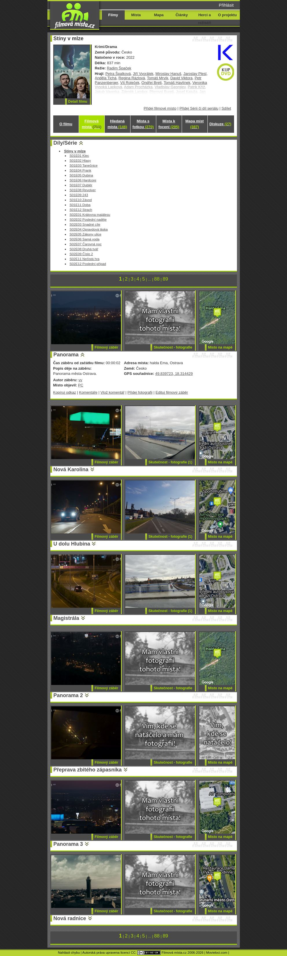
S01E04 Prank (80, 170)
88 (157, 279)
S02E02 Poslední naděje (87, 219)
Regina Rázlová (132, 78)
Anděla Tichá (106, 78)
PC (80, 385)
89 (165, 279)
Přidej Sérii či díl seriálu (198, 108)
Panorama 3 (68, 844)
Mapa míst (194, 124)
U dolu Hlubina (72, 544)
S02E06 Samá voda (84, 239)
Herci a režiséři (204, 19)
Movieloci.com (216, 952)
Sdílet (226, 108)
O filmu (65, 124)
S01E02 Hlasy (80, 160)
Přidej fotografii (140, 392)
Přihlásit (226, 5)
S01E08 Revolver (82, 190)
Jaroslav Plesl (195, 73)
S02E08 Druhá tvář (83, 249)
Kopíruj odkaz (64, 392)
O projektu (227, 15)
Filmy (113, 15)
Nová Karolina (71, 469)
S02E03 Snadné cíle (84, 224)
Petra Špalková (118, 73)
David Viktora (181, 78)
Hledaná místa (117, 124)
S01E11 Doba (80, 205)
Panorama (66, 355)
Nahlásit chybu (69, 952)
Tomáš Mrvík (157, 78)
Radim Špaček (119, 68)
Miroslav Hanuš (168, 73)
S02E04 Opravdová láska (88, 229)
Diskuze (220, 124)
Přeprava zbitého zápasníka (88, 770)
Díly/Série (65, 143)
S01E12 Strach (80, 209)
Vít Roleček (129, 82)
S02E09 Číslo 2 (81, 254)
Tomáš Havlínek (177, 82)
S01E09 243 (78, 195)
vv (80, 380)
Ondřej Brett (151, 82)
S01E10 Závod (80, 200)
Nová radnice (70, 918)
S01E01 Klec (79, 155)
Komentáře (88, 392)
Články (182, 15)
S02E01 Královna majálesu (89, 214)
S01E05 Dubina (81, 175)
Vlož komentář (112, 392)
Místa (136, 15)
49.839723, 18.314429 (174, 373)
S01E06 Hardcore (82, 180)
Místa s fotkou (143, 124)
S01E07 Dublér (80, 185)
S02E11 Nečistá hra (84, 259)
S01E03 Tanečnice (83, 165)
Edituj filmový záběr (172, 392)
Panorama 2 (68, 695)
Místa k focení (169, 124)
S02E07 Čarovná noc (85, 244)
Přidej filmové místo (160, 108)
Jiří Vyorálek (143, 73)
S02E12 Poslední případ (87, 264)
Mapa (158, 15)
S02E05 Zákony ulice (85, 234)
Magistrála (66, 618)
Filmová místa (92, 124)
